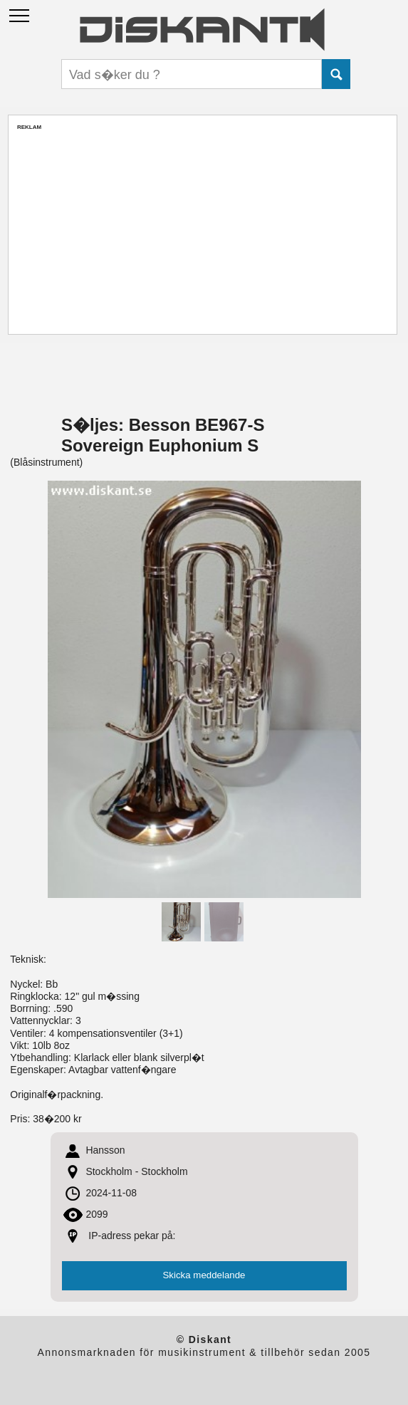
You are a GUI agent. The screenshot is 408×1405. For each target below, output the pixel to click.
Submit (336, 74)
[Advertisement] (202, 230)
